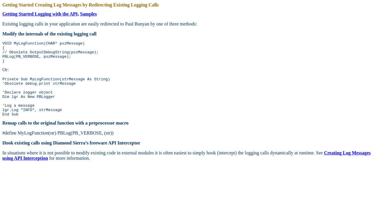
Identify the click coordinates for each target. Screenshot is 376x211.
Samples (88, 13)
